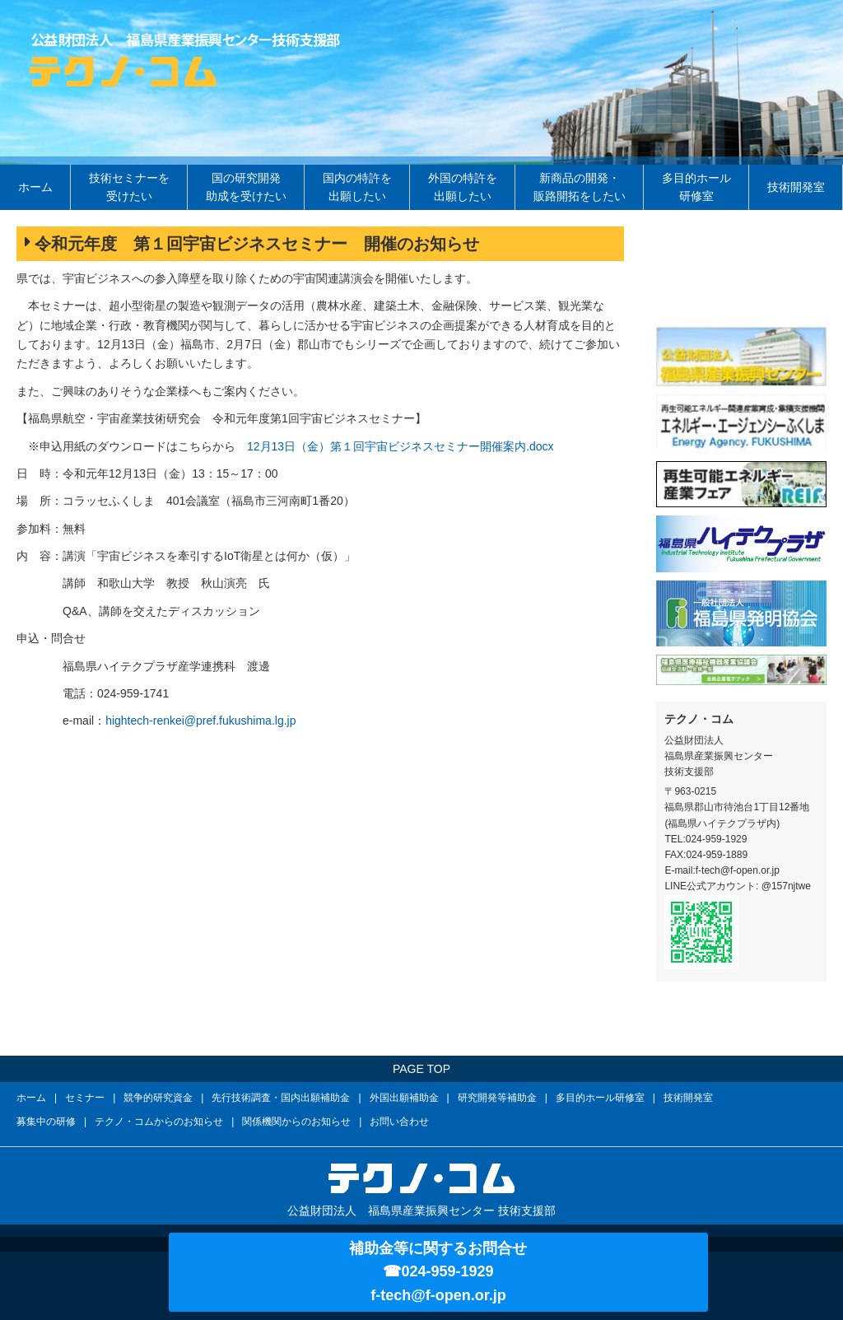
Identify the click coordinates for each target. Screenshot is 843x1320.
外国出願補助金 (404, 1097)
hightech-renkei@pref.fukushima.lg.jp (200, 720)
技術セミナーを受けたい (129, 187)
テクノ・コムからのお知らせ (159, 1121)
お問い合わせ (399, 1121)
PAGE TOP (421, 1068)
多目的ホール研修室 (696, 187)
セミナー (85, 1097)
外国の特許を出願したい (462, 187)
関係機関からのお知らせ (296, 1121)
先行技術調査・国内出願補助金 (281, 1097)
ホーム (35, 187)
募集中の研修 (46, 1121)
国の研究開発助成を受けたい (246, 187)
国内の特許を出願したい (357, 187)
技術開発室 (796, 187)
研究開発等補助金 (497, 1097)
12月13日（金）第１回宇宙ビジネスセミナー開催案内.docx (400, 446)
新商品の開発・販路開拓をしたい (579, 187)
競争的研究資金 (158, 1097)
